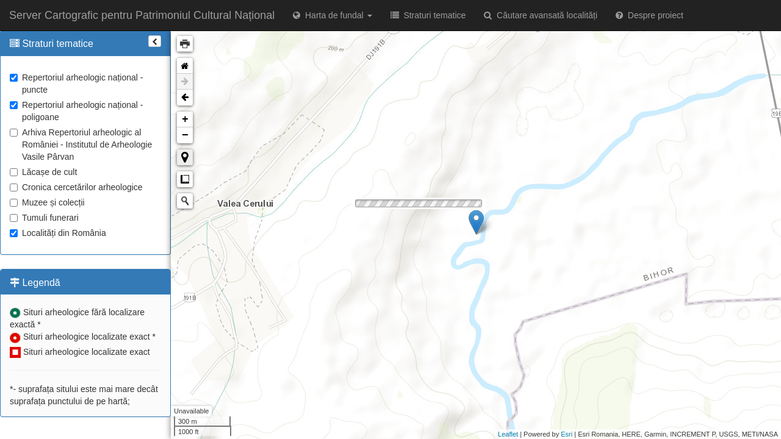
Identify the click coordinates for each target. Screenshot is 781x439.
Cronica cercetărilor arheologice (76, 187)
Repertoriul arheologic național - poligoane (76, 111)
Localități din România (58, 233)
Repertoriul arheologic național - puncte (76, 84)
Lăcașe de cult (43, 172)
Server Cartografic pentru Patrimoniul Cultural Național (142, 15)
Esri (566, 434)
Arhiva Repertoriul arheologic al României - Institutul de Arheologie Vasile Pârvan (81, 144)
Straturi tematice (428, 15)
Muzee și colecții (47, 202)
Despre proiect (649, 15)
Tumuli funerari (44, 218)
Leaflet (508, 434)
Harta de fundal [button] (332, 15)
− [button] (185, 135)
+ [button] (185, 119)
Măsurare (185, 179)
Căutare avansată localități (540, 15)
